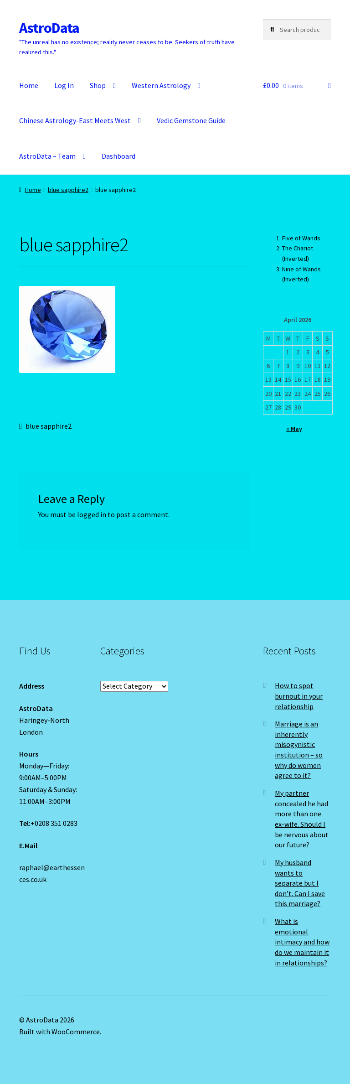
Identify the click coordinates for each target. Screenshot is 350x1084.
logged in (91, 514)
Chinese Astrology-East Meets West (75, 120)
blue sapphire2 (68, 190)
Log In (64, 85)
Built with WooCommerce (59, 1031)
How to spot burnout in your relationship (299, 696)
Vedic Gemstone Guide (191, 120)
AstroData (49, 28)
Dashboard (118, 156)
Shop (98, 85)
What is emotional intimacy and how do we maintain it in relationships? (302, 942)
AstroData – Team (47, 156)
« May (294, 429)
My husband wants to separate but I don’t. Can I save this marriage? (300, 883)
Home (28, 85)
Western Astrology (161, 85)
